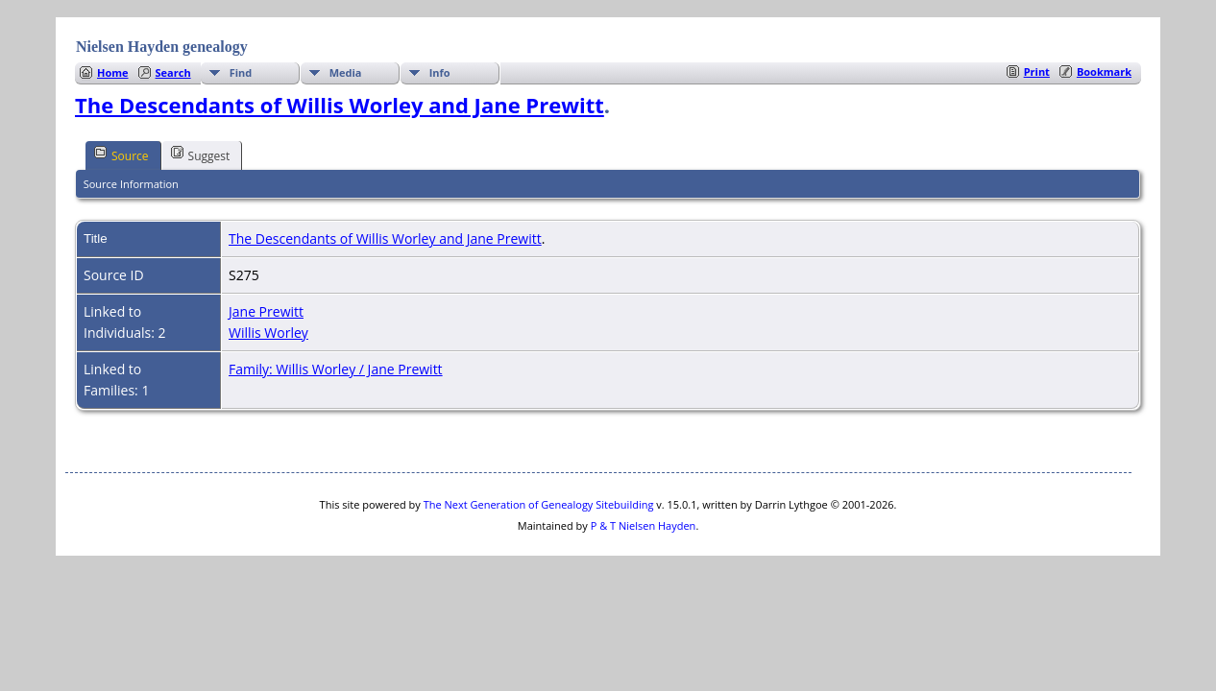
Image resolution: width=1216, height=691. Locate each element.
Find (241, 72)
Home (113, 72)
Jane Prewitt (266, 311)
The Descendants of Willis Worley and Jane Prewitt (339, 104)
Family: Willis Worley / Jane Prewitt (336, 369)
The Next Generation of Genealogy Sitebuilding (539, 504)
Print (1037, 71)
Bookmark (1104, 71)
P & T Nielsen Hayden (643, 525)
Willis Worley (268, 332)
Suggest (201, 154)
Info (439, 72)
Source (121, 154)
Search (173, 72)
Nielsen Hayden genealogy (162, 46)
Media (345, 72)
